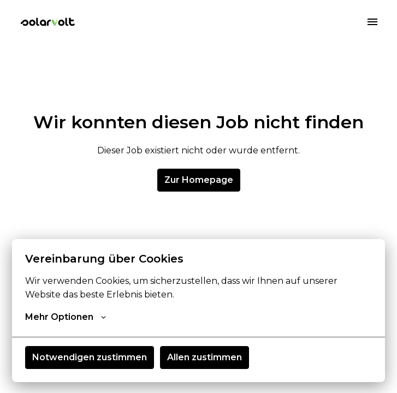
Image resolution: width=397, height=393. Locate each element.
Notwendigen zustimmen (89, 357)
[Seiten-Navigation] (372, 22)
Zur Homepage (198, 180)
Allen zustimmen (204, 357)
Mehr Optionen (65, 317)
